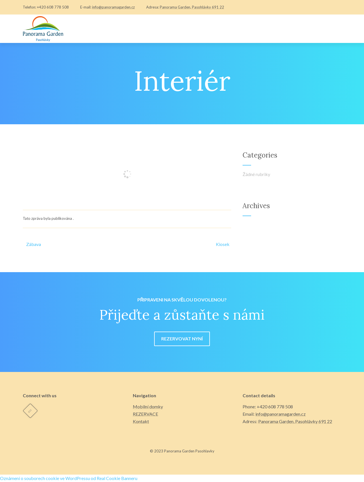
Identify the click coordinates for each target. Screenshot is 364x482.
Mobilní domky (148, 406)
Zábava (32, 244)
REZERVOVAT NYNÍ (182, 338)
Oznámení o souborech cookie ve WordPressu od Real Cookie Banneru (68, 478)
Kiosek (222, 244)
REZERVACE (145, 414)
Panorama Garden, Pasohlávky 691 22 (192, 7)
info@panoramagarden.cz (113, 7)
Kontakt (141, 421)
